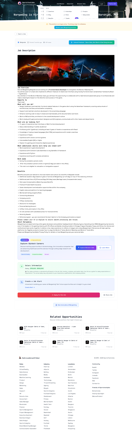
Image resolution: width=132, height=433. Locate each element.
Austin (70, 412)
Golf (45, 418)
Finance (22, 407)
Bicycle (46, 388)
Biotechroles (96, 391)
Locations (71, 364)
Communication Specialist (28, 428)
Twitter (94, 370)
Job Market (60, 4)
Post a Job (112, 4)
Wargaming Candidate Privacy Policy (36, 232)
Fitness (46, 399)
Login (101, 4)
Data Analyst (24, 420)
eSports (46, 369)
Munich (70, 377)
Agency (46, 385)
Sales (21, 388)
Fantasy (46, 407)
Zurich (70, 391)
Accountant (23, 399)
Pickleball (47, 428)
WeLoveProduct (97, 396)
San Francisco (72, 383)
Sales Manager (24, 402)
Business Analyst (25, 418)
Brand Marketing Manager (28, 426)
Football (46, 423)
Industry (47, 364)
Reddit (94, 367)
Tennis (46, 426)
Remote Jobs (24, 396)
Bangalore (71, 426)
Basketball (47, 412)
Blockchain (23, 404)
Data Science (24, 372)
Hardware (47, 377)
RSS (93, 381)
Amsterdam (71, 369)
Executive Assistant (26, 415)
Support (22, 391)
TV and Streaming (49, 383)
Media (46, 375)
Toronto (70, 407)
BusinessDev (23, 375)
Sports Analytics (25, 423)
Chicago (70, 415)
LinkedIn (95, 375)
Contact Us (96, 383)
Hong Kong (71, 428)
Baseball (46, 415)
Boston (70, 399)
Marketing (23, 385)
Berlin (70, 375)
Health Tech (47, 404)
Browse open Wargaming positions (66, 27)
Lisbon (70, 418)
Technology (47, 380)
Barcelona (71, 380)
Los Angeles (72, 393)
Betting (46, 372)
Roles (21, 364)
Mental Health (48, 402)
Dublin (70, 402)
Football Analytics (49, 393)
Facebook (95, 378)
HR (20, 393)
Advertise (70, 4)
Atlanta (70, 396)
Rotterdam (71, 372)
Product (22, 380)
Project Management (26, 412)
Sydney (70, 423)
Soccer (46, 410)
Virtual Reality (24, 369)
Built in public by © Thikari (31, 358)
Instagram (95, 373)
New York (71, 385)
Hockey (46, 420)
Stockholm (71, 388)
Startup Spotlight (98, 393)
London (70, 367)
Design (22, 383)
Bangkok (71, 404)
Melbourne (71, 420)
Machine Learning (25, 377)
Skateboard (47, 396)
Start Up (46, 367)
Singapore (71, 410)
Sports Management (26, 410)
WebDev (22, 367)
